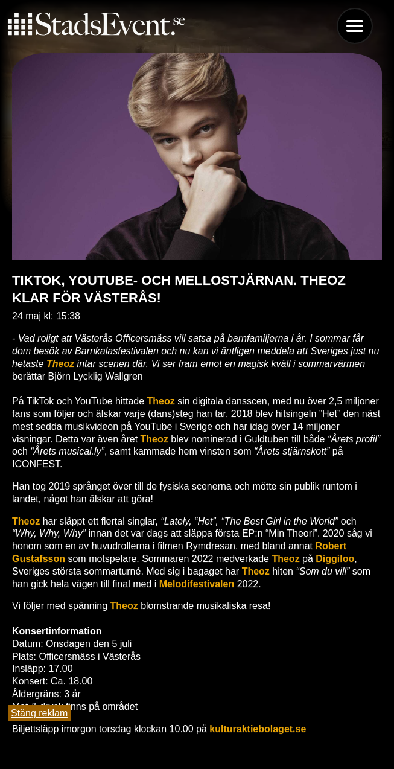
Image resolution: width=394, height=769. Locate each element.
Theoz (60, 364)
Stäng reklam (39, 713)
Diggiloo (335, 559)
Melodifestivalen (196, 584)
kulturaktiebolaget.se (257, 729)
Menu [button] (355, 26)
